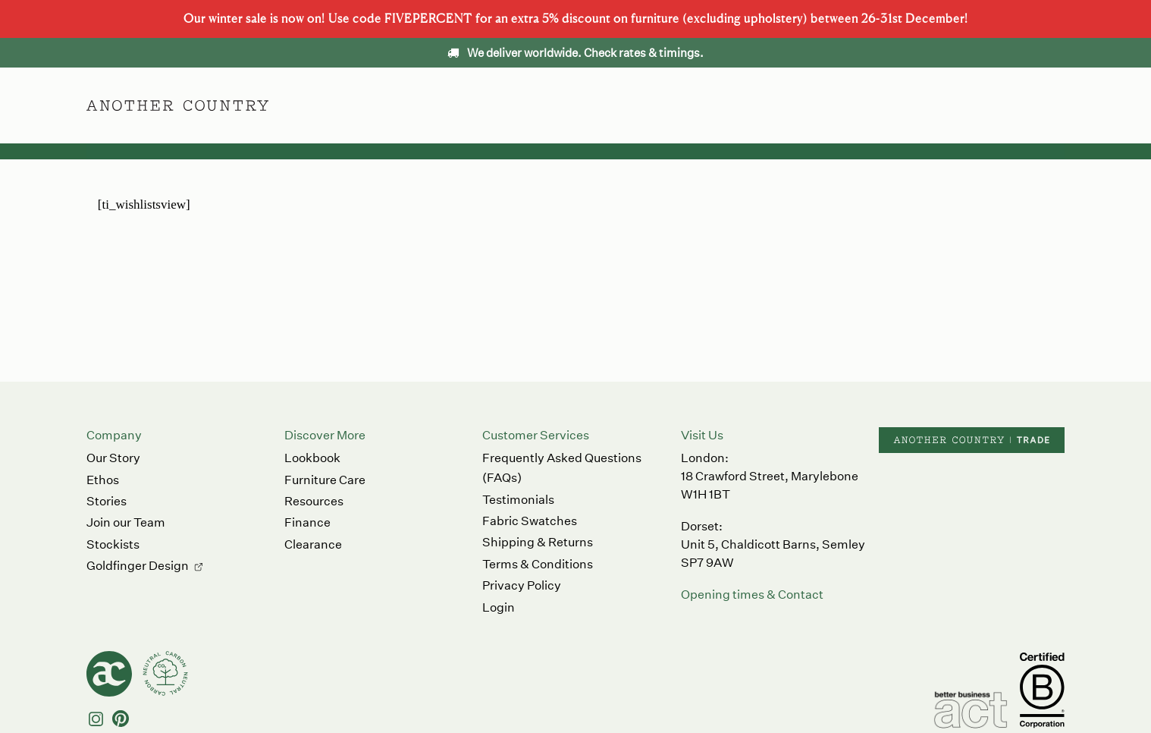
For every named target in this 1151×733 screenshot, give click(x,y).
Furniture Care (324, 480)
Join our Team (125, 522)
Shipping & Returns (537, 542)
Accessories (565, 105)
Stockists (113, 544)
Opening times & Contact (752, 594)
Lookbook (312, 458)
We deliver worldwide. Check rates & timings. (575, 53)
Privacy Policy (521, 585)
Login (498, 607)
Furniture (476, 105)
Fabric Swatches (529, 521)
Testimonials (518, 499)
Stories (106, 501)
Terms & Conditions (537, 564)
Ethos (646, 105)
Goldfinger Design (137, 565)
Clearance (313, 544)
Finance (307, 522)
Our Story (113, 458)
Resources (313, 501)
